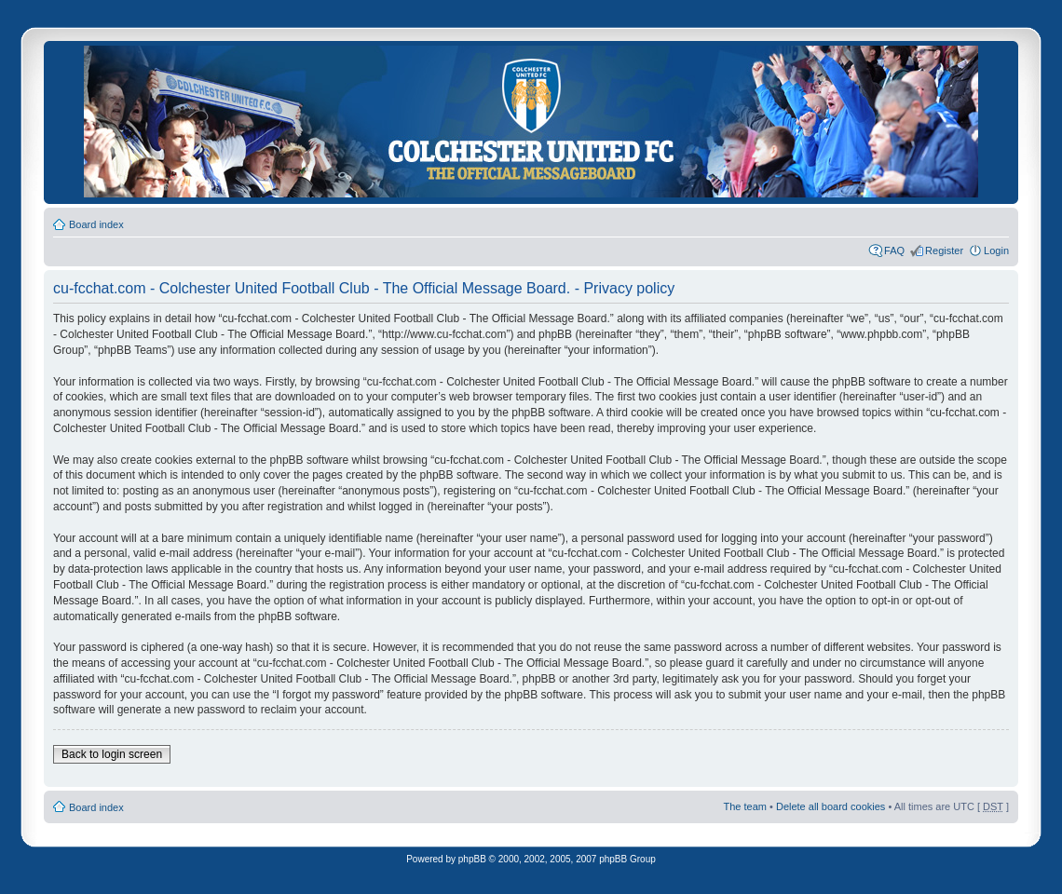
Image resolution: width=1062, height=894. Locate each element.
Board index (96, 224)
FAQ (894, 250)
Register (944, 250)
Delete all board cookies (830, 806)
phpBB (472, 859)
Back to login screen (111, 754)
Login (996, 250)
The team (745, 806)
